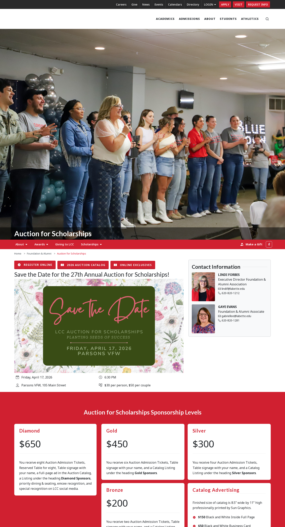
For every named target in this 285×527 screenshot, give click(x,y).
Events (159, 4)
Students (228, 19)
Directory (193, 4)
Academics (165, 19)
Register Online (35, 264)
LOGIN (210, 4)
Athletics (250, 19)
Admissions (189, 19)
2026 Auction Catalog (83, 265)
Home (17, 253)
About (210, 19)
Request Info (258, 4)
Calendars (175, 4)
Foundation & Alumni (39, 253)
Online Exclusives (133, 265)
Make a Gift (251, 244)
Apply (225, 4)
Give (134, 4)
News (146, 4)
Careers (121, 4)
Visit (238, 4)
